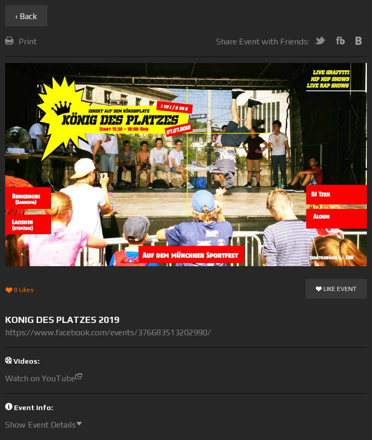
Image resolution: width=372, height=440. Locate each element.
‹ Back (26, 16)
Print (21, 41)
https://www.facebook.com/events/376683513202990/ (108, 332)
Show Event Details (46, 425)
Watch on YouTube (46, 378)
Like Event (336, 289)
